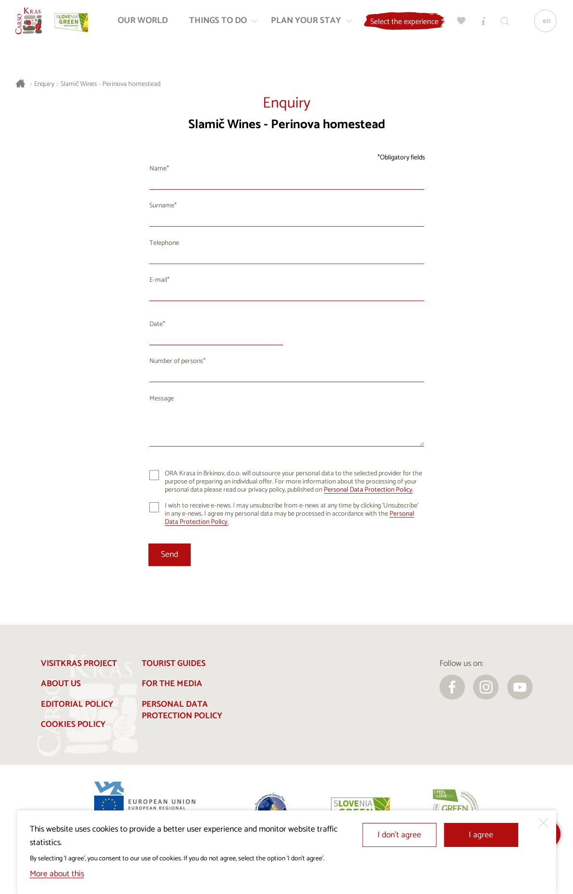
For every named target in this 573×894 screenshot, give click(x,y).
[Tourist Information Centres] (481, 24)
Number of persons (176, 361)
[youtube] (520, 687)
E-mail (158, 280)
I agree (481, 835)
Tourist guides (174, 664)
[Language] (543, 24)
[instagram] (486, 687)
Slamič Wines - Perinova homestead (110, 84)
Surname (161, 205)
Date (156, 324)
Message (161, 398)
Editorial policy (77, 705)
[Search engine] (503, 24)
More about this (57, 874)
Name (158, 168)
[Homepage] (32, 24)
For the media (172, 684)
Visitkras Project (79, 664)
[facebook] (452, 687)
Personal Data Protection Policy (182, 711)
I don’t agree (399, 835)
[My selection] (460, 24)
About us (61, 684)
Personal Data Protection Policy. (368, 489)
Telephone (164, 243)
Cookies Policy (73, 725)
